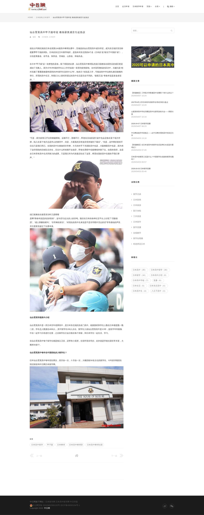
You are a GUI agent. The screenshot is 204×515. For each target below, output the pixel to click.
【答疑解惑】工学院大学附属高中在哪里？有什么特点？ (152, 93)
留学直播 (137, 227)
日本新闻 (39, 17)
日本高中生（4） (140, 291)
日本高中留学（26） (160, 270)
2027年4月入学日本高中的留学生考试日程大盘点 (149, 102)
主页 (117, 6)
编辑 (34, 37)
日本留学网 (50, 502)
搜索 (171, 6)
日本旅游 (137, 205)
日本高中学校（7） (141, 280)
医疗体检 (137, 211)
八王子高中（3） (159, 291)
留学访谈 (137, 194)
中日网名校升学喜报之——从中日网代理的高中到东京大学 (152, 134)
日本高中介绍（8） (159, 275)
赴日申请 (125, 6)
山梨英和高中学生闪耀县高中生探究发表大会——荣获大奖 (152, 113)
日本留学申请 (138, 6)
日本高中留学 (37, 445)
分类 (157, 6)
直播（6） (158, 280)
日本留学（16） (140, 275)
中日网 (47, 508)
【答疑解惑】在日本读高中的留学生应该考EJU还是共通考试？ (152, 146)
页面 (149, 6)
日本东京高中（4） (158, 286)
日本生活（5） (139, 286)
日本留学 (46, 17)
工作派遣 (137, 216)
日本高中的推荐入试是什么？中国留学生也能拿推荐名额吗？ (152, 158)
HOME (30, 17)
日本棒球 (61, 445)
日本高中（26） (140, 270)
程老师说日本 (139, 244)
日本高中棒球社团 (95, 445)
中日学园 (74, 502)
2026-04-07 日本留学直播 (141, 124)
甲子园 (50, 445)
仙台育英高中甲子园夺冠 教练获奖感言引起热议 (57, 32)
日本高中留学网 (62, 502)
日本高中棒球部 (76, 445)
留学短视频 (138, 238)
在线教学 (137, 233)
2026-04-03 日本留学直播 (141, 169)
